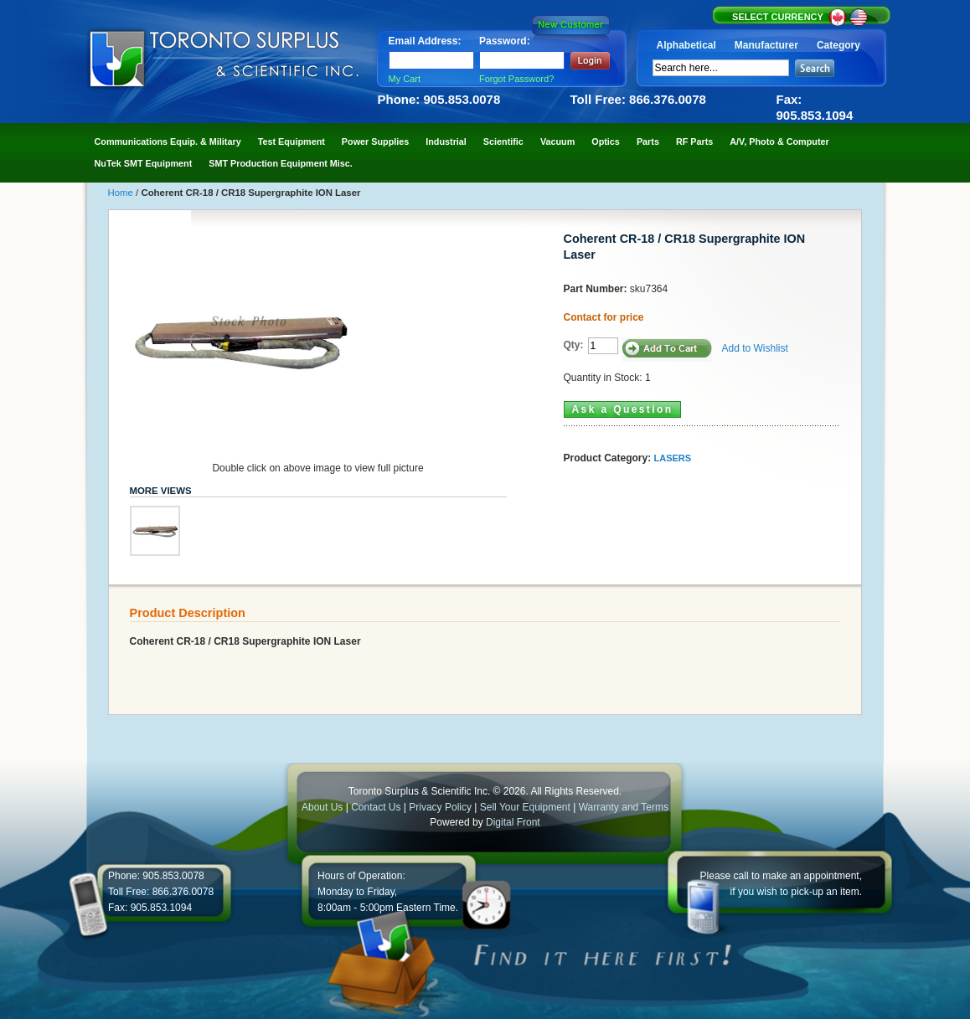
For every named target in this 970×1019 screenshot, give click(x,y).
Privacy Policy (440, 807)
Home (122, 193)
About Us (322, 807)
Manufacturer (766, 45)
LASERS (673, 458)
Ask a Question (622, 409)
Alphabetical (686, 45)
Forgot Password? (516, 79)
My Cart (405, 79)
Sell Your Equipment (526, 807)
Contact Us (375, 807)
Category (838, 45)
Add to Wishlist (755, 348)
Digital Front (513, 822)
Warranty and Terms (623, 807)
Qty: (574, 345)
